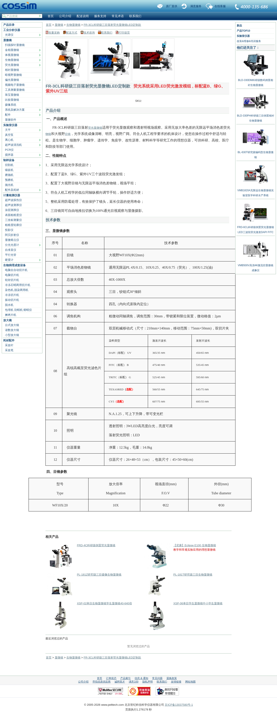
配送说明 (83, 16)
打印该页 (124, 32)
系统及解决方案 (15, 109)
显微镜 (7, 40)
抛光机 (9, 185)
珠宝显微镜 (12, 94)
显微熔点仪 (12, 240)
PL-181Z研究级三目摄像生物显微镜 (99, 574)
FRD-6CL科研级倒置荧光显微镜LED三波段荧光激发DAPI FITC (255, 228)
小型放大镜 (12, 335)
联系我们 (251, 7)
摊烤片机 (10, 314)
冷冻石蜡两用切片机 (17, 285)
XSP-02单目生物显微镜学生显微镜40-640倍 (104, 603)
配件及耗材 (12, 189)
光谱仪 (9, 34)
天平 (8, 129)
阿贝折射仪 (12, 235)
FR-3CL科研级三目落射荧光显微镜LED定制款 (112, 24)
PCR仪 (9, 149)
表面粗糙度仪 (13, 215)
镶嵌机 (9, 170)
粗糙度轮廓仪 (13, 225)
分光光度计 (12, 245)
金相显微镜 (12, 50)
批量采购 (54, 32)
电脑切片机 (12, 275)
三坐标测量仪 (13, 220)
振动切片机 (12, 300)
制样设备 (8, 160)
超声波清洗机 (13, 144)
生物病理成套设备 (14, 265)
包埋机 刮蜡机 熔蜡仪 (18, 309)
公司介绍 (65, 16)
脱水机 (9, 305)
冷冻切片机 (12, 295)
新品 (239, 25)
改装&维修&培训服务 (249, 41)
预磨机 (9, 180)
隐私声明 (147, 681)
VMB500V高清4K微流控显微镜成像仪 (256, 266)
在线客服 (220, 6)
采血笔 (9, 350)
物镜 (48, 134)
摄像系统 (10, 104)
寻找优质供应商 (101, 681)
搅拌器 (9, 154)
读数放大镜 (12, 330)
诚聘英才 (119, 681)
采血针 (9, 345)
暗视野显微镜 (13, 74)
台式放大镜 (12, 325)
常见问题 (157, 678)
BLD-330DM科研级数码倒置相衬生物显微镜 (255, 81)
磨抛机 (9, 175)
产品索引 (125, 678)
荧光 (91, 127)
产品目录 (8, 24)
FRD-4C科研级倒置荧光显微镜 (96, 545)
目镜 (68, 134)
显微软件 (10, 119)
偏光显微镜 (12, 79)
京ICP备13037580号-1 (179, 704)
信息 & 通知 (141, 678)
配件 (8, 114)
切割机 (9, 165)
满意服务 (195, 6)
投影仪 (9, 230)
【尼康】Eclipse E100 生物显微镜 (194, 545)
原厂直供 (171, 6)
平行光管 (10, 254)
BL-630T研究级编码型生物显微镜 (256, 153)
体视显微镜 (12, 55)
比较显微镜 (12, 99)
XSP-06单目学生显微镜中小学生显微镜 (197, 603)
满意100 (133, 681)
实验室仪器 (10, 125)
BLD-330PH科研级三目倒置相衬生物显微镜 (255, 116)
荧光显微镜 (12, 64)
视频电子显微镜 (15, 84)
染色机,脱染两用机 (16, 290)
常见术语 (118, 16)
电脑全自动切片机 (16, 270)
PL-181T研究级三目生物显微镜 (192, 574)
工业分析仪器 (11, 30)
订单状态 (111, 678)
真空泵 (9, 134)
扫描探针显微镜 (15, 45)
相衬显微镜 (12, 69)
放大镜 (7, 320)
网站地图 (190, 681)
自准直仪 (10, 249)
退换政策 (171, 678)
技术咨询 (89, 32)
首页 (51, 16)
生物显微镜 (12, 60)
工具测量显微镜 (15, 89)
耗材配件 (8, 340)
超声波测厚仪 (13, 205)
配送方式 (71, 32)
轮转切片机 (12, 280)
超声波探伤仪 (13, 200)
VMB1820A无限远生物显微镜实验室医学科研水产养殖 (255, 191)
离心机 (9, 139)
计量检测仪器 (11, 195)
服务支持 (100, 16)
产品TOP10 (243, 30)
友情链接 (176, 681)
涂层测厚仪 (12, 210)
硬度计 (9, 259)
